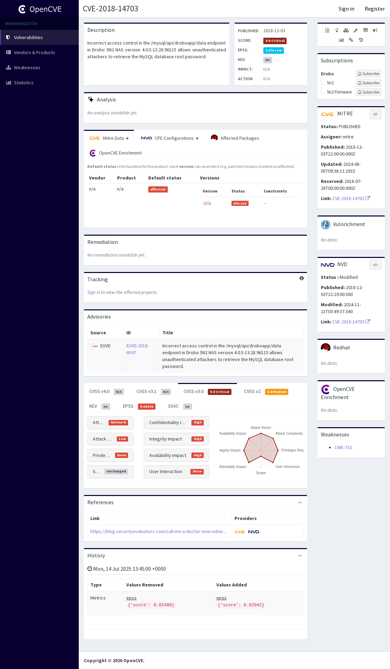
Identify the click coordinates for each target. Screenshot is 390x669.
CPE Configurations (169, 138)
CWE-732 (343, 447)
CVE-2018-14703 (110, 8)
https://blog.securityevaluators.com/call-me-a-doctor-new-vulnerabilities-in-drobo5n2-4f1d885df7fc (192, 531)
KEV (99, 406)
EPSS (139, 406)
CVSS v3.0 (207, 391)
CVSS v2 (266, 391)
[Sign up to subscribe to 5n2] (368, 83)
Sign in (346, 8)
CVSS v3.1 (154, 391)
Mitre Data (108, 138)
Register (375, 8)
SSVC (180, 406)
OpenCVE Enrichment (115, 153)
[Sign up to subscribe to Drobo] (368, 73)
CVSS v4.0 (106, 391)
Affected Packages (235, 138)
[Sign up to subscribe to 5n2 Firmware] (368, 92)
